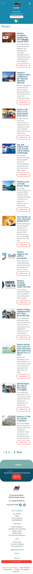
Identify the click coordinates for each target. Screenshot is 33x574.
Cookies (16, 569)
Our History (17, 514)
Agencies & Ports (17, 550)
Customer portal (17, 546)
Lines (17, 539)
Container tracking (16, 14)
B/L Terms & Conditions (17, 535)
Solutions (17, 524)
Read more (23, 65)
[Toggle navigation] (29, 3)
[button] (2, 3)
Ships (17, 516)
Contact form (16, 561)
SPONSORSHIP (17, 520)
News (17, 553)
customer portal (16, 16)
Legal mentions (24, 567)
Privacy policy (7, 569)
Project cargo (17, 531)
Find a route (16, 11)
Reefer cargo (16, 533)
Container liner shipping (17, 529)
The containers (17, 518)
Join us (17, 558)
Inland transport (17, 527)
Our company (17, 511)
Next (19, 452)
